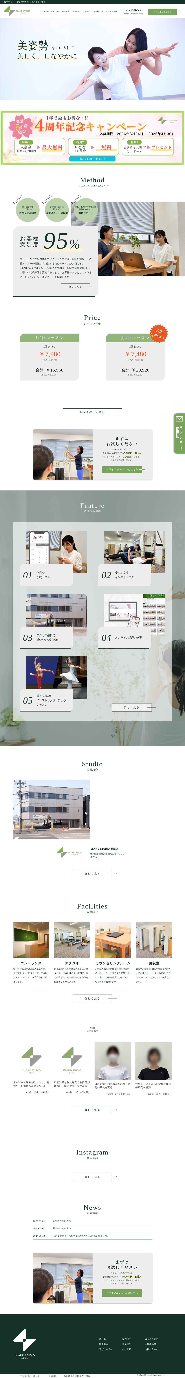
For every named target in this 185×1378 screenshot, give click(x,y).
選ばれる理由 (105, 1349)
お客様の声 (98, 12)
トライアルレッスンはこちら (124, 469)
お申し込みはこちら (165, 12)
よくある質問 (111, 12)
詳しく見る (75, 286)
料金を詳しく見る (92, 412)
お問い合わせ (151, 1349)
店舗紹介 (76, 12)
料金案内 (66, 12)
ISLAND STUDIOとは (50, 12)
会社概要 (126, 1349)
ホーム (102, 1339)
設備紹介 (86, 12)
